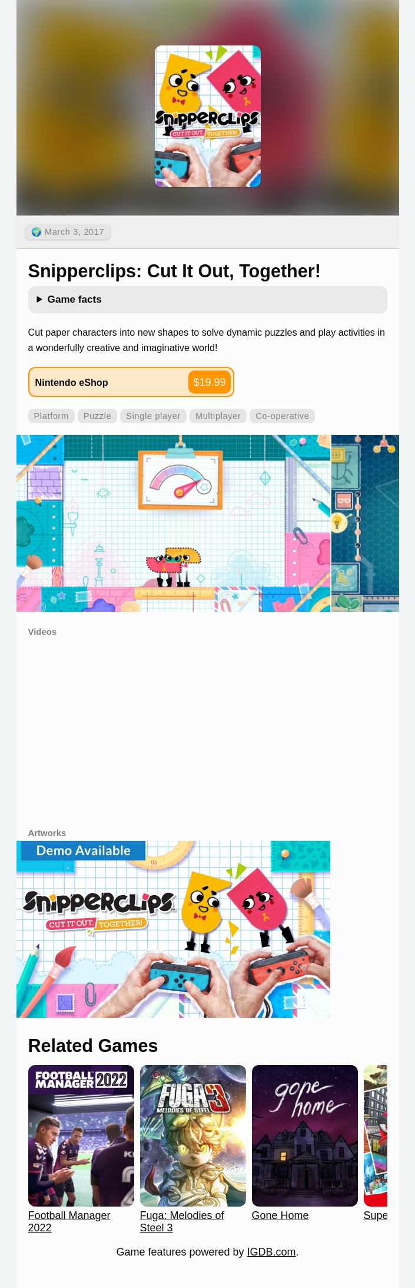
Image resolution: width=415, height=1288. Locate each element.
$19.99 (209, 382)
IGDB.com (271, 1252)
